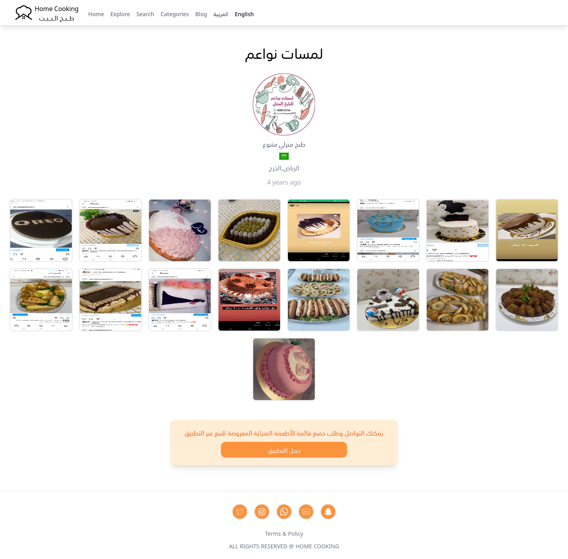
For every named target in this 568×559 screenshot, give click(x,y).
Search (145, 13)
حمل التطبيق (284, 449)
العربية (220, 13)
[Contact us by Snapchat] (328, 512)
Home (96, 13)
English (244, 13)
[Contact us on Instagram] (262, 512)
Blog (201, 13)
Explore (120, 13)
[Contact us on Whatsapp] (284, 512)
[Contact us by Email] (306, 512)
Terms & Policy (284, 533)
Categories (175, 13)
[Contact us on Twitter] (240, 512)
